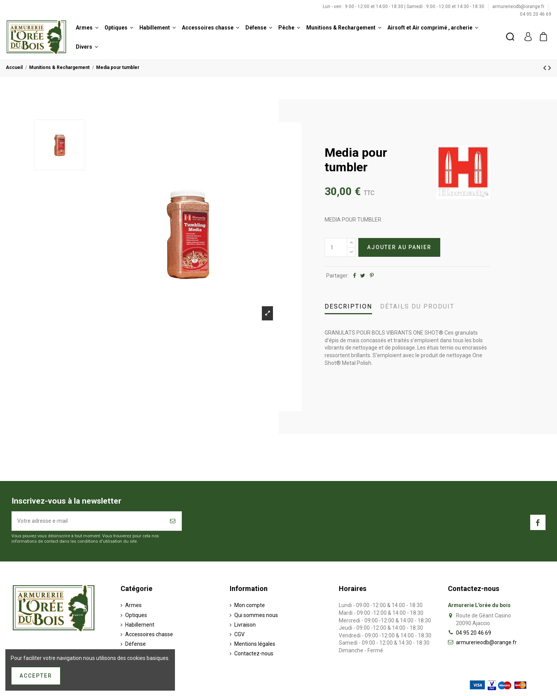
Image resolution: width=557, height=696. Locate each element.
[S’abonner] (173, 521)
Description (348, 306)
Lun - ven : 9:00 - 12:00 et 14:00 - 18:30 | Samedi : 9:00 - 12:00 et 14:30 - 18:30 (404, 6)
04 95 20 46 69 (535, 14)
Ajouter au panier (399, 247)
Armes (133, 605)
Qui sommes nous (256, 615)
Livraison (245, 625)
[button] (87, 27)
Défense (135, 644)
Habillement (139, 625)
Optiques (136, 615)
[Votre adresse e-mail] (88, 521)
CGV (239, 634)
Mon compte (249, 605)
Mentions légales (254, 644)
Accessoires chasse (149, 634)
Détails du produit (417, 306)
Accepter (36, 676)
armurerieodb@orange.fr (519, 6)
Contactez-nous (253, 653)
